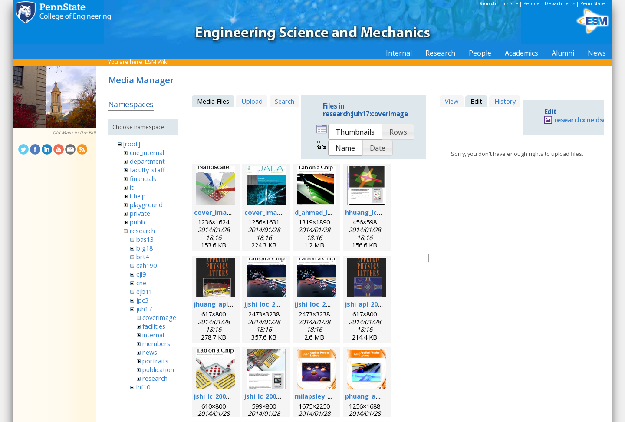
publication (158, 369)
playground (146, 204)
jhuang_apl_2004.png (226, 304)
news (149, 352)
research (142, 230)
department (147, 161)
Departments (560, 3)
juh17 (144, 308)
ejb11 (144, 291)
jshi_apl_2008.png (371, 304)
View (451, 101)
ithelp (138, 195)
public (138, 222)
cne (141, 282)
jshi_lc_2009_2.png (271, 396)
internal (153, 334)
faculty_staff (147, 169)
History (505, 101)
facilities (153, 326)
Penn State (592, 3)
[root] (131, 143)
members (156, 343)
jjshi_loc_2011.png (322, 304)
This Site (509, 3)
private (140, 213)
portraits (155, 360)
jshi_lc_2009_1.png (221, 396)
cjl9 (141, 274)
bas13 (145, 239)
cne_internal (147, 152)
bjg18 (144, 248)
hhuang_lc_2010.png (376, 212)
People (531, 3)
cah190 (146, 265)
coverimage (159, 317)
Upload (252, 101)
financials (143, 178)
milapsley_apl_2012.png (331, 396)
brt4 (142, 256)
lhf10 (143, 386)
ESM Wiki (156, 62)
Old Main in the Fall (74, 132)
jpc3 (142, 300)
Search (284, 101)
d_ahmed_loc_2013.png (330, 212)
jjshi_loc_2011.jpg (270, 304)
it (132, 187)
